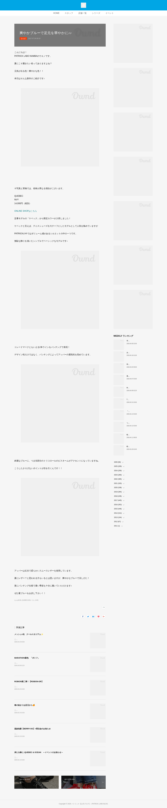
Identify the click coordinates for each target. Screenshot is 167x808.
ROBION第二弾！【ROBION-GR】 (28, 681)
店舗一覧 (82, 13)
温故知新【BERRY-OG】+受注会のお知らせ (32, 729)
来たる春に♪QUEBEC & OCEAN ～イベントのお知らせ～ (38, 752)
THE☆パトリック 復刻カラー (137, 399)
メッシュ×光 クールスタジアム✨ (28, 634)
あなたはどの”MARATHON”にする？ (139, 352)
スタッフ (69, 13)
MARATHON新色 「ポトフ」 (27, 658)
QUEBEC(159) (26, 600)
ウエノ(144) (34, 600)
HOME (56, 13)
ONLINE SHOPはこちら (25, 211)
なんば (23, 38)
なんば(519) (17, 600)
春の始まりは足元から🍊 (24, 705)
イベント (109, 13)
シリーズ (96, 13)
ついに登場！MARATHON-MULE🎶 (139, 423)
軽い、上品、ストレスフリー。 (137, 435)
